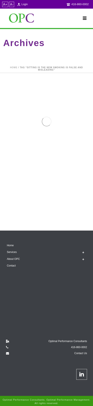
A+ (5, 4)
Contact (11, 265)
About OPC (13, 258)
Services (12, 252)
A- (11, 4)
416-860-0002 (80, 4)
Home (13, 67)
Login (22, 4)
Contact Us (80, 353)
